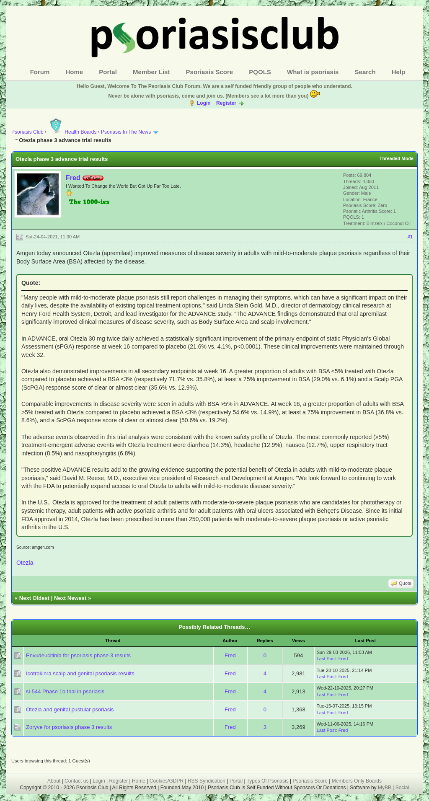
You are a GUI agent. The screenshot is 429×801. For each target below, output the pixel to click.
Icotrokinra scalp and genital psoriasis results (80, 673)
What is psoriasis (313, 71)
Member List (151, 71)
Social (402, 788)
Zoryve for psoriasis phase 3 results (69, 727)
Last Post (326, 658)
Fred (73, 177)
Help (399, 71)
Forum (40, 71)
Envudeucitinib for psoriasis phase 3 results (78, 655)
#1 (410, 236)
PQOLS (260, 71)
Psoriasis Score (209, 71)
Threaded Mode (396, 158)
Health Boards (72, 132)
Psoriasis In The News (126, 132)
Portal (108, 71)
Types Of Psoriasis (268, 781)
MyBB (385, 788)
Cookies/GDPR (166, 781)
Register (226, 103)
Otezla (24, 562)
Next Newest (70, 598)
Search (365, 71)
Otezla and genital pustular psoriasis (70, 709)
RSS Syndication (206, 781)
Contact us (76, 781)
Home (74, 71)
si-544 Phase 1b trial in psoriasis (65, 691)
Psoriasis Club (27, 132)
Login (204, 103)
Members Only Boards (357, 781)
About (53, 781)
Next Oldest (34, 598)
